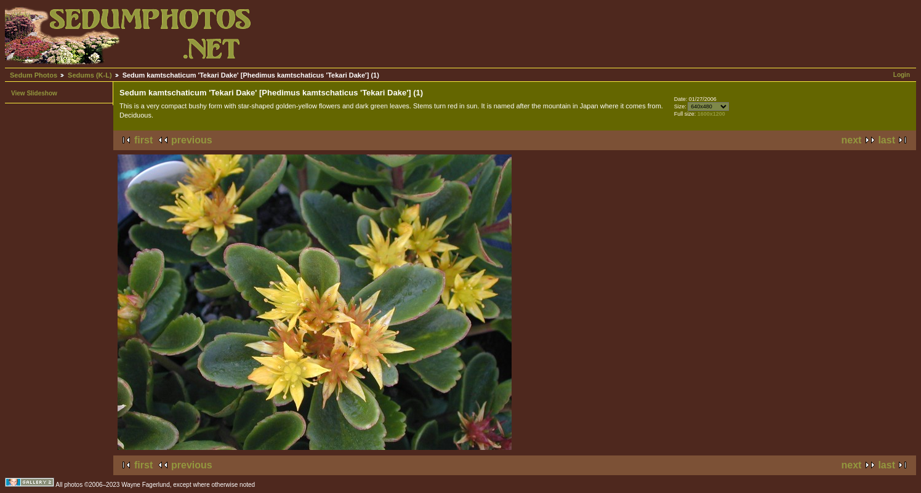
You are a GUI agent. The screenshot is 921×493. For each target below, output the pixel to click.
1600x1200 (711, 114)
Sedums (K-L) (90, 75)
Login (901, 74)
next (852, 140)
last (886, 140)
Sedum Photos (33, 75)
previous (191, 140)
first (143, 140)
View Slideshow (34, 93)
